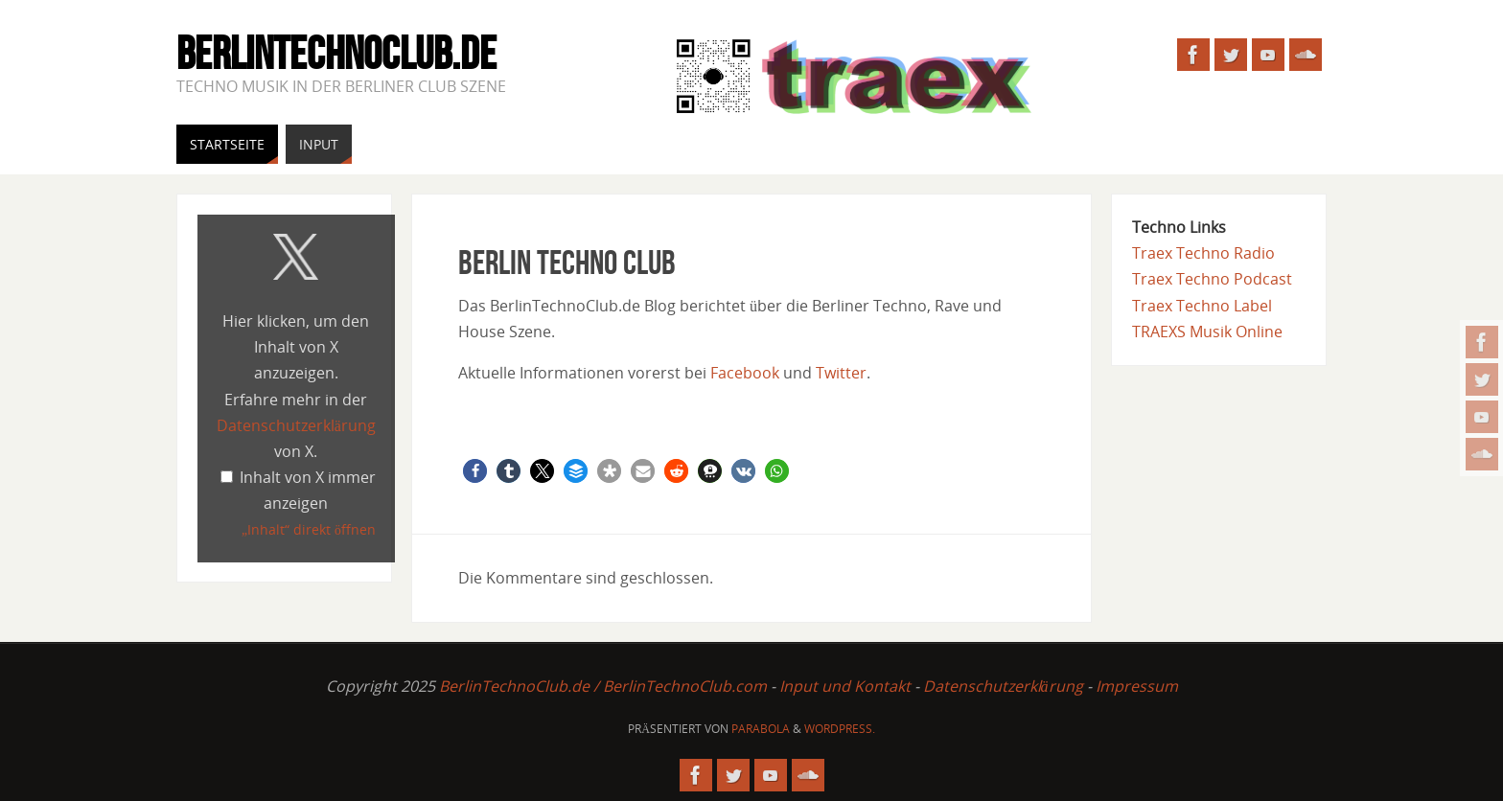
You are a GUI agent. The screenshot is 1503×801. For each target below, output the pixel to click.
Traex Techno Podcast (1212, 278)
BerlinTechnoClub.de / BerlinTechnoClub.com (603, 686)
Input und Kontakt (845, 686)
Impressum (1137, 686)
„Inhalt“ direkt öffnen (309, 529)
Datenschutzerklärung (296, 425)
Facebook (744, 372)
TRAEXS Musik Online (1207, 331)
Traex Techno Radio (1203, 252)
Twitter (841, 372)
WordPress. (839, 729)
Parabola (760, 729)
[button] (475, 471)
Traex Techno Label (1202, 305)
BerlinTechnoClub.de (336, 53)
